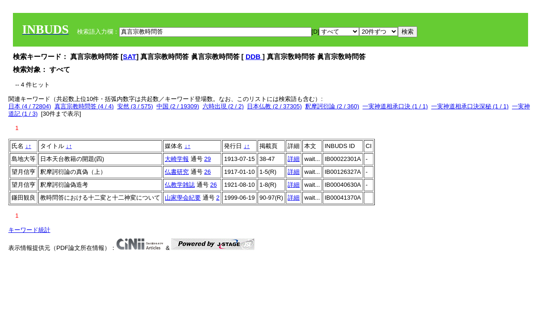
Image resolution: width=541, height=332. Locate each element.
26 (207, 171)
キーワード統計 (29, 229)
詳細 (294, 158)
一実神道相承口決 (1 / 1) (395, 106)
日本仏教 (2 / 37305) (274, 106)
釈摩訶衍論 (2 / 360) (332, 106)
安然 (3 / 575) (135, 106)
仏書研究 (177, 171)
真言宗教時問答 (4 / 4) (84, 106)
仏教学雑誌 (180, 184)
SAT (129, 56)
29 (207, 158)
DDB (254, 56)
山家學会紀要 (183, 197)
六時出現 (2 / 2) (223, 106)
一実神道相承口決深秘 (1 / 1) (470, 106)
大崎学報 (177, 158)
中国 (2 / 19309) (177, 106)
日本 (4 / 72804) (29, 106)
